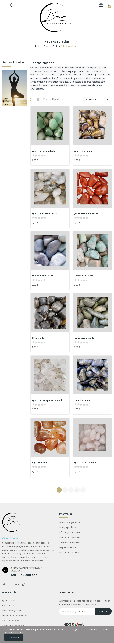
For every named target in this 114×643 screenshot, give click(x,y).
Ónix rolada (38, 338)
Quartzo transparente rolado (47, 400)
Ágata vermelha (40, 462)
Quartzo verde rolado (43, 151)
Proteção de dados (11, 620)
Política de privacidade (70, 537)
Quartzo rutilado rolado (44, 213)
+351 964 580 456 (24, 575)
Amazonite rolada (83, 275)
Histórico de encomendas (14, 615)
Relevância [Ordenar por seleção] (97, 99)
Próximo (83, 490)
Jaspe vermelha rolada (86, 213)
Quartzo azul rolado (42, 275)
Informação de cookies (70, 532)
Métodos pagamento (69, 522)
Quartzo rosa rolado (85, 462)
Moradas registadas (11, 610)
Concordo (14, 637)
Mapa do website (67, 547)
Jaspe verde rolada (84, 338)
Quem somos (8, 600)
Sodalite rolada (82, 400)
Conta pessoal (9, 605)
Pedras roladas (13, 62)
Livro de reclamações (69, 552)
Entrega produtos (67, 527)
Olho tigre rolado (83, 151)
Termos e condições (69, 542)
